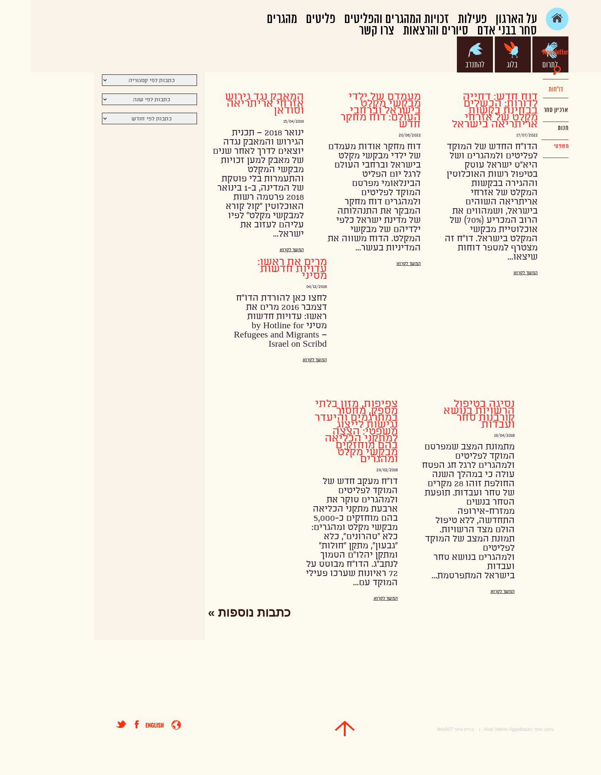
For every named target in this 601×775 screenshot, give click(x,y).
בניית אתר (433, 729)
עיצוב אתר (513, 729)
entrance (145, 725)
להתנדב (444, 54)
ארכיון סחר (525, 110)
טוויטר (90, 724)
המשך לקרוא (495, 273)
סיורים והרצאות (405, 30)
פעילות (441, 19)
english (124, 725)
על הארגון (485, 19)
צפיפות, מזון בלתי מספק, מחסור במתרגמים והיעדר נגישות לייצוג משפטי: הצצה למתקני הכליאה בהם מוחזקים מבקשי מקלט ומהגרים (325, 431)
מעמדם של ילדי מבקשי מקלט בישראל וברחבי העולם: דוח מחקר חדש (350, 110)
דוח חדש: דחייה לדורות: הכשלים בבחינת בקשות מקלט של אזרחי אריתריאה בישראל (464, 110)
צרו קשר (345, 30)
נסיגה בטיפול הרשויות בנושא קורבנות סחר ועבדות (448, 414)
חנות (532, 128)
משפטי (530, 146)
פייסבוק (109, 724)
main (526, 19)
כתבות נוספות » (218, 612)
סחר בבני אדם (476, 30)
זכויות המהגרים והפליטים (366, 19)
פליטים (290, 19)
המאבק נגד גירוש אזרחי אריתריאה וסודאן (233, 103)
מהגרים (251, 19)
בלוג (482, 54)
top (314, 728)
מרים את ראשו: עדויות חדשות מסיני (261, 268)
